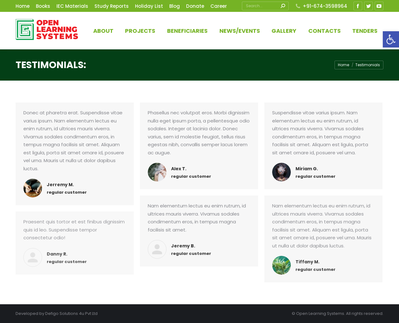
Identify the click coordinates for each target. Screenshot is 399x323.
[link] (391, 39)
